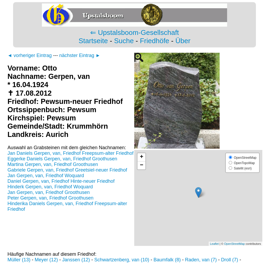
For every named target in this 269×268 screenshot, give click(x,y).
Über (182, 41)
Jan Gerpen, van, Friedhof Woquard (45, 175)
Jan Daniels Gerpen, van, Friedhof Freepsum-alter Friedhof (70, 153)
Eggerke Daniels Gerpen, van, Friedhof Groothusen (62, 158)
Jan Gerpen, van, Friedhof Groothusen (48, 192)
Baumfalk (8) (167, 259)
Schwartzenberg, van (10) (121, 259)
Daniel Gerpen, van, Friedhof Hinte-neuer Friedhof (60, 181)
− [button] (141, 165)
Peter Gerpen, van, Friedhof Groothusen (50, 198)
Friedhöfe (154, 41)
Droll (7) (229, 259)
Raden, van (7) (201, 259)
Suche (124, 41)
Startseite (93, 41)
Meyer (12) (46, 259)
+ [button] (141, 157)
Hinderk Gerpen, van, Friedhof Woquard (50, 186)
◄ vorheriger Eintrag (29, 55)
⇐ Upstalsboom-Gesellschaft (134, 32)
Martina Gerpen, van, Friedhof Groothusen (52, 164)
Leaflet (214, 243)
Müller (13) (18, 259)
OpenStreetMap (234, 243)
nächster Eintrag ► (79, 55)
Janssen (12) (76, 259)
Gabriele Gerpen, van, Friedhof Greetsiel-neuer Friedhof (67, 170)
